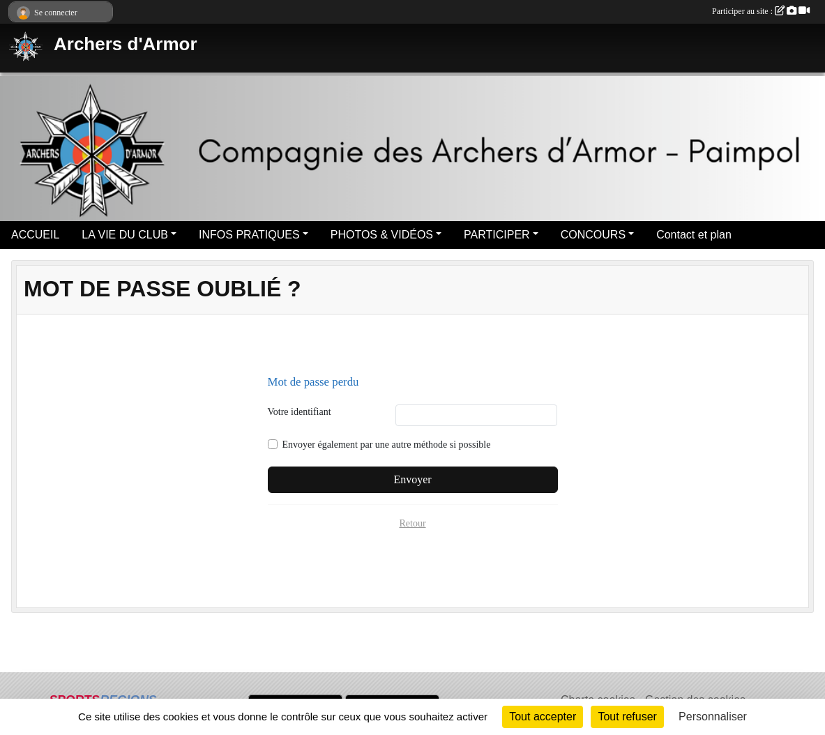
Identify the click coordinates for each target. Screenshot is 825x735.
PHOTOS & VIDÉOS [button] (382, 235)
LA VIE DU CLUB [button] (125, 235)
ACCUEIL (35, 235)
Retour (412, 523)
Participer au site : (761, 11)
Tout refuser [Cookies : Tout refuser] (627, 716)
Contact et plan (694, 235)
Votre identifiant (299, 412)
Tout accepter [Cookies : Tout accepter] (542, 716)
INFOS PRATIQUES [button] (249, 235)
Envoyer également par (386, 444)
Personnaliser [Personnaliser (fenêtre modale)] (713, 716)
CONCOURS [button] (593, 235)
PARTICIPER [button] (497, 235)
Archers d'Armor (125, 43)
